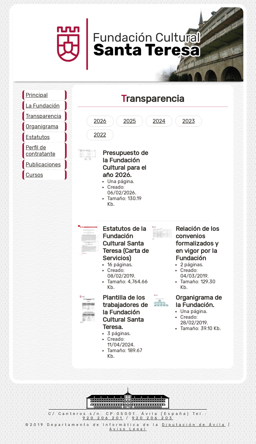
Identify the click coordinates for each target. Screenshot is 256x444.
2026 (100, 121)
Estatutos (38, 137)
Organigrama (42, 126)
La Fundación (43, 106)
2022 (100, 135)
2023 (188, 121)
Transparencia (43, 116)
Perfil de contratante (40, 150)
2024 (159, 121)
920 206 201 (103, 418)
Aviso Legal (128, 429)
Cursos (34, 175)
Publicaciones (43, 164)
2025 (129, 121)
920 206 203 (152, 418)
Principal (37, 95)
